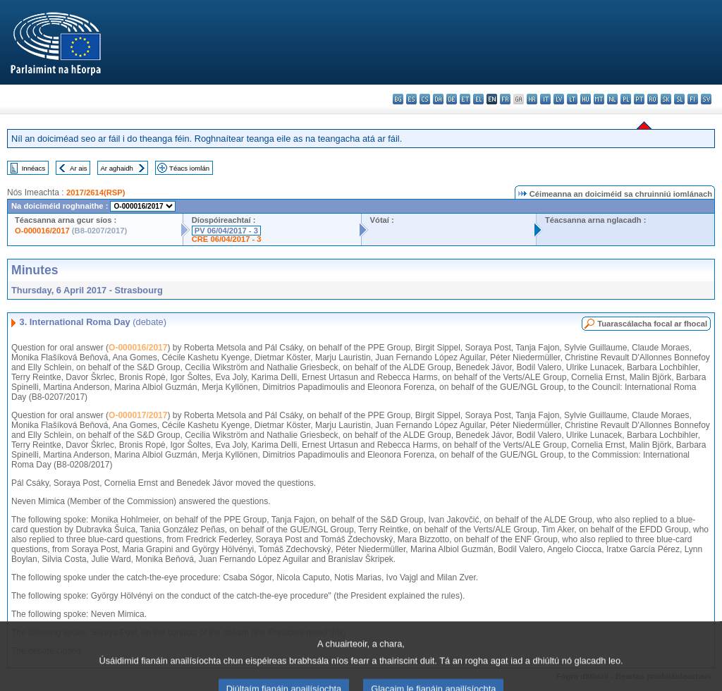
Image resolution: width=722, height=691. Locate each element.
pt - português (639, 99)
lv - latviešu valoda (558, 99)
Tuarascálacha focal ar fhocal (652, 323)
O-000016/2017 (42, 230)
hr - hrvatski (532, 99)
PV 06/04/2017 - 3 (226, 230)
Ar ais (78, 168)
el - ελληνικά (478, 99)
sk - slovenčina (666, 99)
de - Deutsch (451, 99)
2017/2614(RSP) (95, 192)
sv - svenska (706, 99)
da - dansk (438, 99)
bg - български (398, 99)
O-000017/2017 (138, 415)
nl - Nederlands (612, 99)
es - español (411, 99)
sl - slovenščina (679, 99)
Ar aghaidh (116, 168)
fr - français (505, 99)
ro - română (652, 99)
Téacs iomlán (189, 168)
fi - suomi (692, 99)
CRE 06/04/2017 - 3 (227, 239)
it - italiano (545, 99)
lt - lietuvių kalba (572, 99)
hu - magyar (585, 99)
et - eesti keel (465, 99)
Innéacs (34, 168)
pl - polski (625, 99)
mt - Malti (599, 99)
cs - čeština (425, 99)
